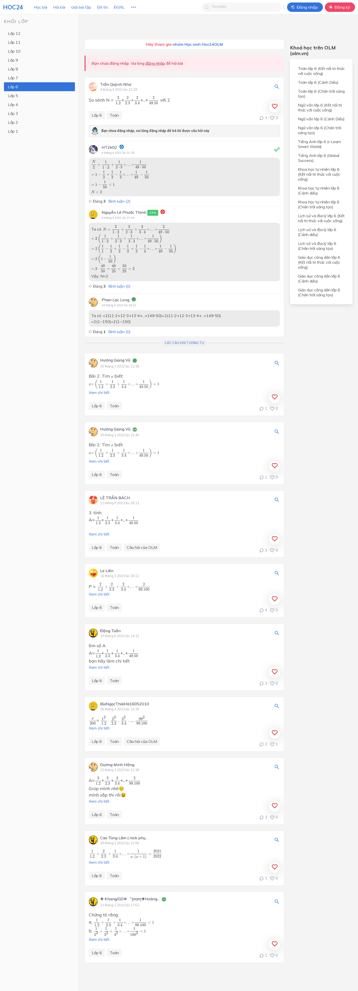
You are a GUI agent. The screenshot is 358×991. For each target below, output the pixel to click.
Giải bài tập (81, 7)
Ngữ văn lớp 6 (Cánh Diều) (321, 118)
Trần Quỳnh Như (115, 84)
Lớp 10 (14, 51)
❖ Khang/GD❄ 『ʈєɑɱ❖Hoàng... (129, 899)
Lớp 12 (14, 33)
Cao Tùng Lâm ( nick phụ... (124, 838)
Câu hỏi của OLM (142, 547)
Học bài (40, 7)
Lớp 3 (13, 113)
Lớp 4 (13, 104)
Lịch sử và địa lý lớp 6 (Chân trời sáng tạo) (317, 246)
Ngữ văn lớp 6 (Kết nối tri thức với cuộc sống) (320, 107)
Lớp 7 (13, 77)
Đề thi (102, 7)
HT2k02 (109, 147)
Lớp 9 (13, 60)
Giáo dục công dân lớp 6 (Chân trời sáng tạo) (319, 292)
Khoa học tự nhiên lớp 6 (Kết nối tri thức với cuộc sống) (319, 174)
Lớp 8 (13, 68)
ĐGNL (119, 7)
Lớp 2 (13, 122)
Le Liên (106, 571)
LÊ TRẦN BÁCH (115, 498)
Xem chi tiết (99, 392)
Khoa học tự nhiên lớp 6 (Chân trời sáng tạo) (318, 204)
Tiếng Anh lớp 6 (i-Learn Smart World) (319, 144)
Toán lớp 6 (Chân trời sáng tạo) (321, 94)
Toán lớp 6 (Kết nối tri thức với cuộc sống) (321, 71)
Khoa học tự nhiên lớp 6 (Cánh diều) (318, 190)
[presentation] (118, 100)
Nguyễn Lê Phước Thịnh (130, 213)
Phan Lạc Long (115, 299)
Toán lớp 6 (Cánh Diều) (318, 82)
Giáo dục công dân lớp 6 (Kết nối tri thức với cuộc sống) (319, 262)
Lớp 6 (13, 86)
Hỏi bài (59, 7)
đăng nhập (155, 63)
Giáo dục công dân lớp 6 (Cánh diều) (319, 278)
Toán (114, 115)
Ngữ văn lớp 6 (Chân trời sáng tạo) (319, 130)
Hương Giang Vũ (115, 360)
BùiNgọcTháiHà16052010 (124, 704)
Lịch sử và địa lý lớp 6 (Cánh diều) (317, 232)
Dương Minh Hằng (117, 765)
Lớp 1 (13, 131)
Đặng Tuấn (110, 631)
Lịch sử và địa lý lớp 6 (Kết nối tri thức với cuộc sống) (321, 218)
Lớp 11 (14, 42)
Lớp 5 (13, 95)
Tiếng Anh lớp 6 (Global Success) (318, 158)
